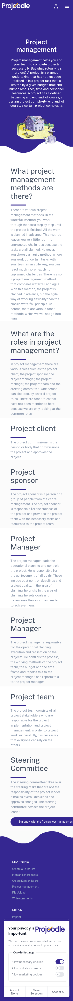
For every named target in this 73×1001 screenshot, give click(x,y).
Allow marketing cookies (27, 974)
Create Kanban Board (25, 880)
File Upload (19, 892)
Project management (25, 886)
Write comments (22, 898)
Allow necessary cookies (27, 961)
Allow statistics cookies (26, 968)
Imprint (16, 916)
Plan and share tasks (25, 874)
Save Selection (36, 991)
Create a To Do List (23, 869)
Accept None (14, 991)
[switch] (60, 961)
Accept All (58, 992)
